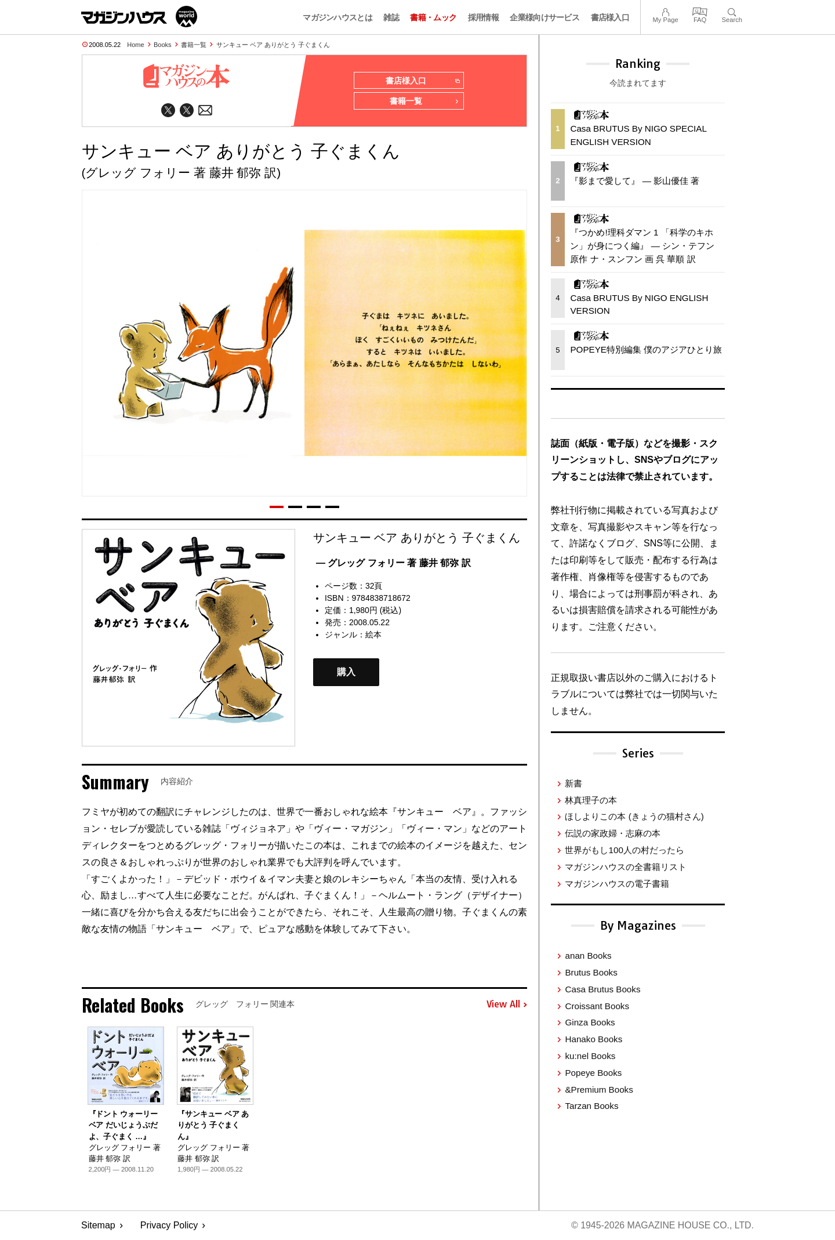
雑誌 (391, 17)
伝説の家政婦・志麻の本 (612, 833)
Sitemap (98, 1226)
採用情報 (483, 17)
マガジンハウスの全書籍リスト (626, 867)
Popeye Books (593, 1073)
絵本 (373, 635)
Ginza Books (590, 1022)
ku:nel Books (590, 1056)
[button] (277, 507)
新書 (573, 783)
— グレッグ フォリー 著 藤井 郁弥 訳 (393, 563)
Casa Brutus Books (602, 989)
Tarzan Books (591, 1106)
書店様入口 (610, 17)
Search (732, 11)
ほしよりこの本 (634, 816)
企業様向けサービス (544, 17)
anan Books (588, 955)
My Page (665, 11)
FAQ (700, 11)
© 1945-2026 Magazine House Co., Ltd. (662, 1226)
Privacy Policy (169, 1226)
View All (507, 1005)
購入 (346, 672)
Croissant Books (597, 1006)
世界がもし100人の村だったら (624, 850)
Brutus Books (591, 972)
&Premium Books (599, 1089)
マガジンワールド (139, 16)
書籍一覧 (193, 44)
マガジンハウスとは (337, 17)
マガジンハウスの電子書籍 (617, 884)
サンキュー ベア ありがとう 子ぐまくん (273, 44)
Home (135, 44)
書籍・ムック (433, 17)
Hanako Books (593, 1039)
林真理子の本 (591, 800)
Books (163, 44)
